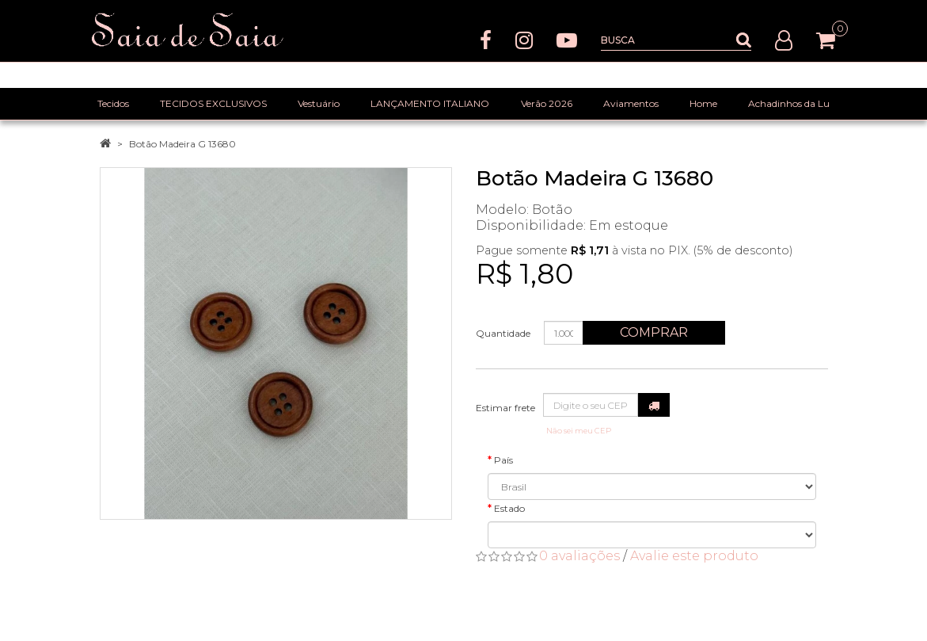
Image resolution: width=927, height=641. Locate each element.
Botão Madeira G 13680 (182, 144)
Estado (509, 508)
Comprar (654, 332)
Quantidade (503, 333)
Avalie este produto (694, 555)
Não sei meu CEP (578, 430)
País (503, 460)
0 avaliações (579, 555)
